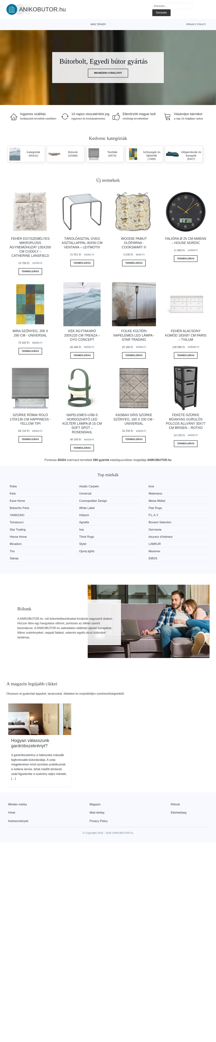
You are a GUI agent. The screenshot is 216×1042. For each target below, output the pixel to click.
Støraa (119, 534)
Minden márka (17, 780)
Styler (67, 527)
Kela (170, 486)
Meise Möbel (19, 500)
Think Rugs (122, 520)
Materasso (70, 493)
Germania (17, 520)
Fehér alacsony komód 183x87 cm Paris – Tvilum (185, 335)
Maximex (69, 534)
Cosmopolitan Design (181, 493)
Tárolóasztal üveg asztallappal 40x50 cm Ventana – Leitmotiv (82, 243)
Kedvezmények (18, 796)
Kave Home (123, 493)
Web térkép (98, 24)
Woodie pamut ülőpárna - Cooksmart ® (134, 243)
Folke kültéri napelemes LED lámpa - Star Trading (133, 335)
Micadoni (17, 527)
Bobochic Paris (73, 500)
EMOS (171, 534)
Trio (169, 527)
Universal (17, 493)
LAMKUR (121, 527)
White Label (123, 500)
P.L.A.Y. (120, 507)
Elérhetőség (178, 788)
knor (118, 486)
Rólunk (175, 780)
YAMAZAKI (18, 507)
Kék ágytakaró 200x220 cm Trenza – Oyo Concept (82, 335)
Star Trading (123, 513)
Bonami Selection (74, 513)
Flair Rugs (174, 500)
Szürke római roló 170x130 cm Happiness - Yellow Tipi (30, 419)
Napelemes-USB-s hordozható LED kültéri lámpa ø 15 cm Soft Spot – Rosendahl (82, 423)
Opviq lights (18, 534)
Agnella (16, 513)
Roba (14, 486)
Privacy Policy (196, 24)
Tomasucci (174, 507)
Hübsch (68, 507)
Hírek (11, 788)
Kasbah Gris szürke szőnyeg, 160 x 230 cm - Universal (133, 419)
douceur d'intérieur (179, 520)
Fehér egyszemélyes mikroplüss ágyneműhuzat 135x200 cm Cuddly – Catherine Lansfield (30, 247)
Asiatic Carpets (73, 486)
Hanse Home (71, 520)
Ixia (169, 513)
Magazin (95, 780)
